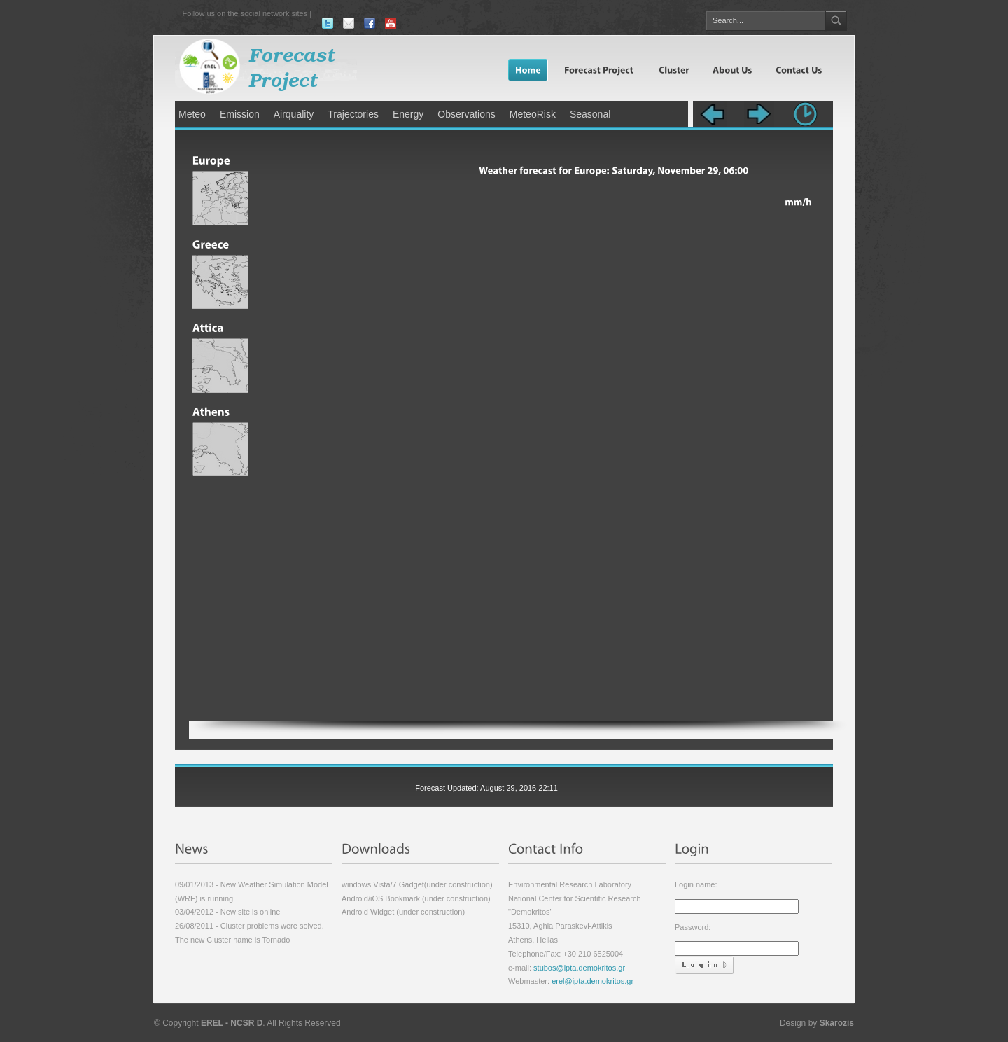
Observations (466, 114)
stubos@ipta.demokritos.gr (578, 968)
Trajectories (353, 114)
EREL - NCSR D (231, 1023)
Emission (240, 114)
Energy (408, 114)
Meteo (192, 114)
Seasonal (590, 114)
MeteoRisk (533, 114)
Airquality (294, 114)
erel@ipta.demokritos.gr (593, 981)
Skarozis (837, 1023)
